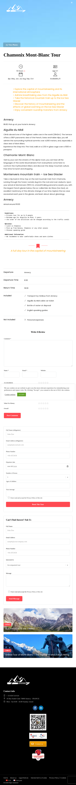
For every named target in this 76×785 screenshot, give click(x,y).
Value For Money (9, 403)
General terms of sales (39, 778)
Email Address (38, 540)
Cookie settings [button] (10, 395)
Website (43, 370)
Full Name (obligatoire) (38, 432)
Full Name (38, 528)
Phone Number (38, 454)
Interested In (38, 562)
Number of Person (38, 475)
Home (6, 778)
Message (38, 579)
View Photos (12, 45)
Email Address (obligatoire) (38, 443)
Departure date (38, 464)
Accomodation (8, 383)
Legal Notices (23, 778)
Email (24, 370)
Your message (38, 499)
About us (13, 778)
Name (6, 370)
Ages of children (38, 483)
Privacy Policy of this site (34, 498)
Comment (7, 339)
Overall (6, 408)
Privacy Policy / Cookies (57, 778)
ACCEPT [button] (22, 394)
